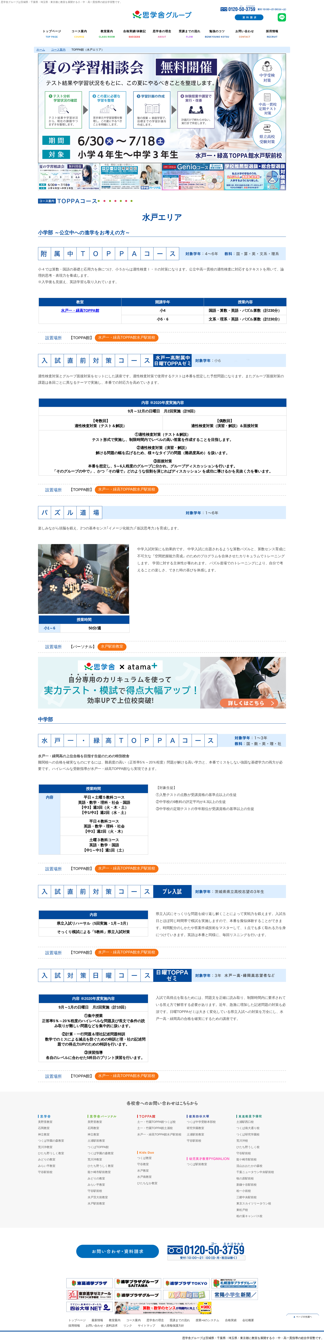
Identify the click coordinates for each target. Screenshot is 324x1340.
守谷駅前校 (45, 1172)
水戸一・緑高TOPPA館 (80, 310)
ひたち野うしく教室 (51, 1153)
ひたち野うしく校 (248, 1147)
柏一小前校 (243, 1190)
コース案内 (58, 49)
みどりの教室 (46, 1159)
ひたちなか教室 (147, 1183)
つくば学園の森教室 (51, 1140)
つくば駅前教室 (197, 1164)
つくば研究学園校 (248, 1134)
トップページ (77, 1320)
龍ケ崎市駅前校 (246, 1159)
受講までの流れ (180, 1320)
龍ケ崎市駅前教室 (99, 1172)
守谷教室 (143, 1164)
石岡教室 (44, 1128)
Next (279, 108)
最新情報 (97, 1320)
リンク (127, 1325)
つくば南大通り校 (248, 1128)
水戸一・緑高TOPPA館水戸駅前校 (126, 337)
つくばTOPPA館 (98, 1147)
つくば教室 (144, 1158)
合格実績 (231, 1320)
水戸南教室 (144, 1176)
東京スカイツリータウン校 (253, 1203)
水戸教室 (143, 1170)
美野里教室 (45, 1121)
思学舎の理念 (155, 1320)
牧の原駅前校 (245, 1178)
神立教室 (44, 1134)
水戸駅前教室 (112, 646)
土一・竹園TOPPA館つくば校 (156, 1121)
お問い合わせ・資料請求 (102, 1325)
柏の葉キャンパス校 (249, 1216)
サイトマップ (146, 1325)
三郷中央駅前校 (246, 1197)
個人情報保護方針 (172, 1325)
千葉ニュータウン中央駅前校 (255, 1172)
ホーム (40, 49)
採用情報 (74, 1325)
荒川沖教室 (45, 1147)
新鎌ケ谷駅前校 (246, 1184)
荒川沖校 (242, 1140)
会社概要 (248, 1320)
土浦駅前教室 (96, 1140)
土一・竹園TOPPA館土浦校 (155, 1128)
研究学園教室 (195, 1128)
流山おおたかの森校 (249, 1165)
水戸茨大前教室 (98, 1197)
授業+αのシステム (207, 1320)
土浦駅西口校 (245, 1121)
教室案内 (114, 1320)
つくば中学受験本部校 (201, 1121)
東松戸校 (242, 1209)
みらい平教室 (46, 1165)
